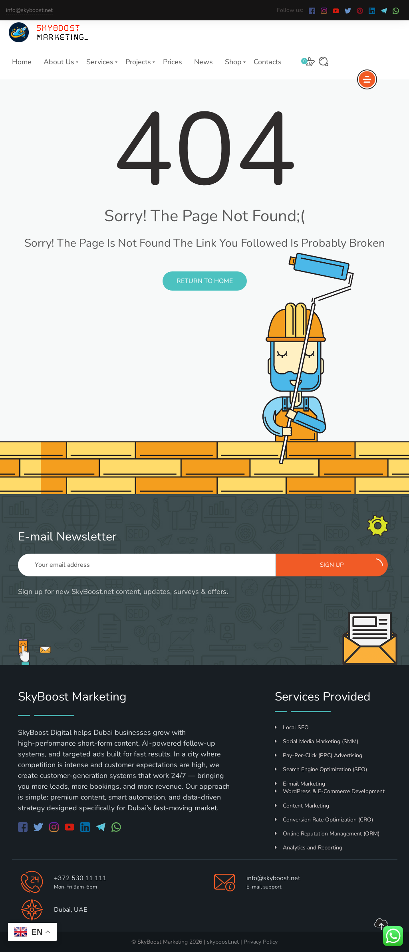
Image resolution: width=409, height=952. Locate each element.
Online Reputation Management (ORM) (327, 833)
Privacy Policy (261, 942)
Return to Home (205, 281)
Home (22, 61)
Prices (172, 61)
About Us (59, 61)
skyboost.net (223, 942)
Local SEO (292, 727)
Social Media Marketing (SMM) (316, 741)
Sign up (351, 563)
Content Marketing (302, 805)
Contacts (268, 61)
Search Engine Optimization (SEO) (321, 769)
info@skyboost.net (29, 10)
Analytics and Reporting (308, 847)
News (203, 61)
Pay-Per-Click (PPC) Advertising (318, 755)
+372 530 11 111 (80, 878)
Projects (138, 61)
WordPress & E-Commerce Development (330, 791)
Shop (233, 61)
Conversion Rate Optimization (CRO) (324, 819)
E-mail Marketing (300, 784)
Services (99, 61)
